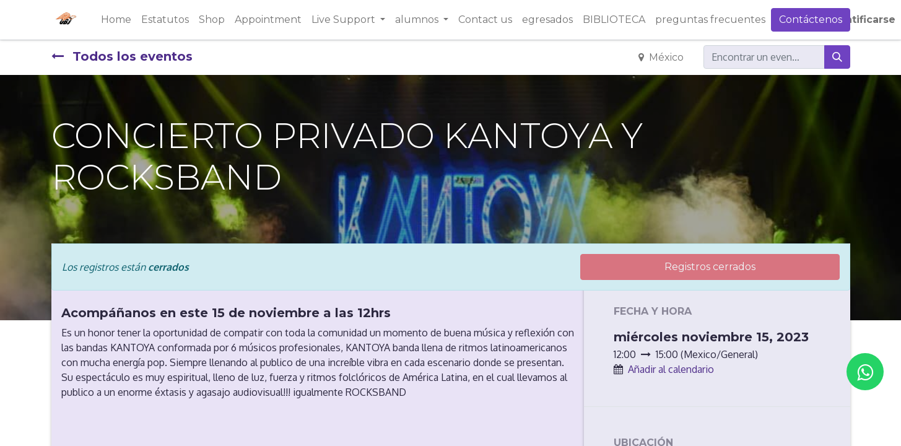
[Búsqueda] (837, 57)
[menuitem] (116, 19)
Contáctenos (810, 19)
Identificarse (861, 19)
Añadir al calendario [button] (671, 369)
